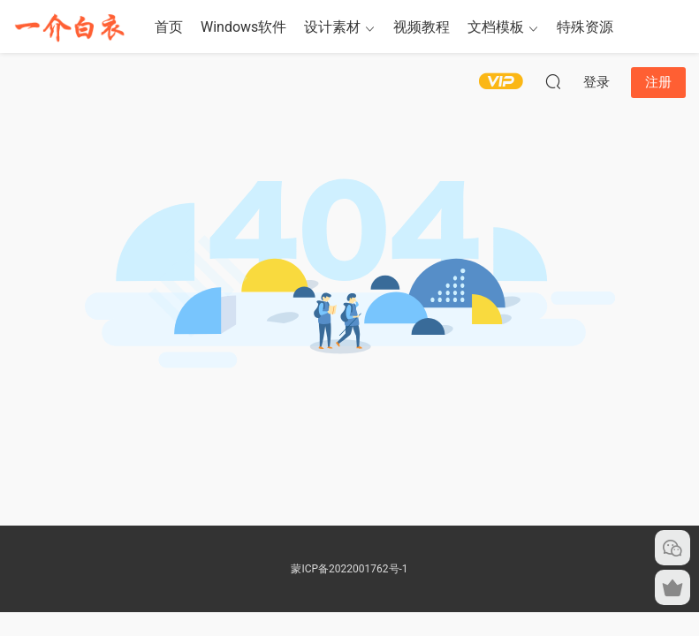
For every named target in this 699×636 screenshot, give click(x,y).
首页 (169, 27)
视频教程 (421, 27)
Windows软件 (243, 27)
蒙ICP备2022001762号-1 (349, 569)
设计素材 (332, 27)
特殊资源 (585, 27)
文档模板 (495, 27)
